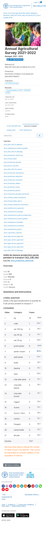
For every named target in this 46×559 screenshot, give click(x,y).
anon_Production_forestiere (13, 180)
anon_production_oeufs (12, 187)
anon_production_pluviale (12, 162)
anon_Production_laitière (12, 183)
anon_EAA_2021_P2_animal (13, 169)
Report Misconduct (19, 506)
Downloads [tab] (11, 130)
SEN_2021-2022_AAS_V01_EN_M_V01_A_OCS (25, 15)
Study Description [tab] (14, 126)
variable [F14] (7, 17)
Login (35, 2)
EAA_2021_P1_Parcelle (11, 166)
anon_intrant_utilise (10, 159)
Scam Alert (5, 506)
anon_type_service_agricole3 (13, 243)
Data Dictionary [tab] (30, 126)
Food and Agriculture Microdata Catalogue (23, 13)
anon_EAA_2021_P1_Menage (13, 151)
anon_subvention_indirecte (13, 233)
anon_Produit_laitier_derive (13, 201)
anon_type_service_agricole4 (13, 247)
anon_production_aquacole (13, 176)
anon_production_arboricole (13, 155)
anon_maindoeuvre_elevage (13, 211)
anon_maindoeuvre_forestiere (14, 226)
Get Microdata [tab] (25, 130)
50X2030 (6, 15)
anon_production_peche (12, 190)
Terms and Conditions (26, 505)
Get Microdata (15, 59)
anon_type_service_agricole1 (13, 236)
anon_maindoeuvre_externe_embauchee (17, 215)
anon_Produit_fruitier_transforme (15, 197)
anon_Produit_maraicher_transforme (16, 204)
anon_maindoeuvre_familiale (13, 222)
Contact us (11, 505)
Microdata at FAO (39, 6)
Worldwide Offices (31, 495)
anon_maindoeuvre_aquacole (14, 208)
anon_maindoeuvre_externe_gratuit (16, 148)
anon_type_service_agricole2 (13, 240)
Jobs (3, 505)
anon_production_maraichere (14, 173)
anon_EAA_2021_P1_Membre (13, 144)
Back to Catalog (12, 465)
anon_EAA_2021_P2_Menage (13, 250)
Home (5, 13)
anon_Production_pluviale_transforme (16, 194)
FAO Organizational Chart (7, 497)
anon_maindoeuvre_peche (13, 229)
